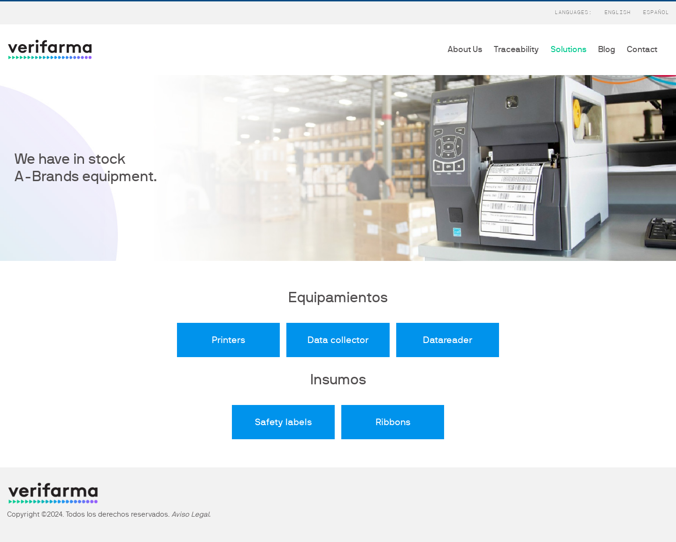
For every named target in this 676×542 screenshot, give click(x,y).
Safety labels (283, 422)
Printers (228, 340)
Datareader (447, 340)
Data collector (338, 340)
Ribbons (393, 422)
